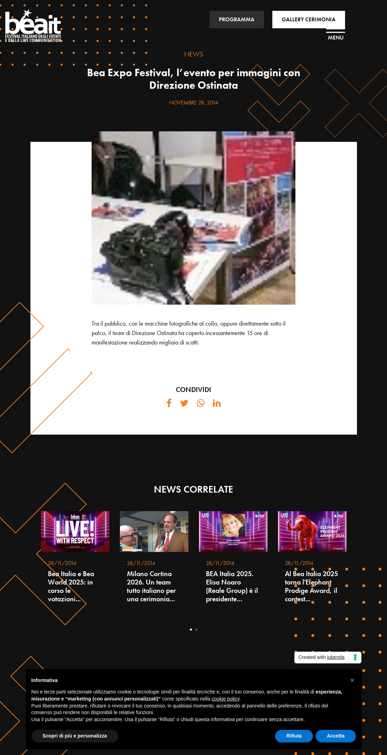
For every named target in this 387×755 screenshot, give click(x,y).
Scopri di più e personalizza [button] (75, 736)
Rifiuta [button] (294, 736)
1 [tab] (191, 630)
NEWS (193, 54)
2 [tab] (196, 630)
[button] (352, 680)
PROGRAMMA (237, 19)
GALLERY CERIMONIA (309, 19)
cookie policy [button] (225, 699)
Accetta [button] (336, 736)
